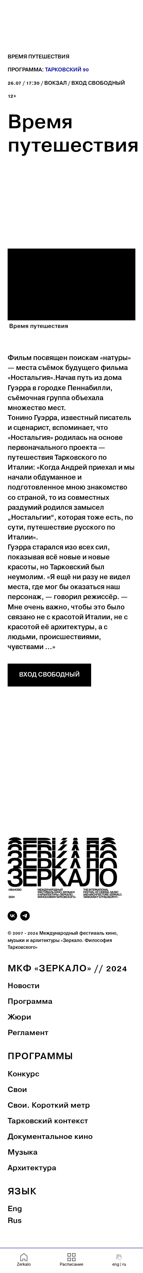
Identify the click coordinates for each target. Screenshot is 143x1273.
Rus (15, 1221)
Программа (30, 1001)
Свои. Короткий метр (49, 1105)
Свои (17, 1090)
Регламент (28, 1033)
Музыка (23, 1152)
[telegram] (25, 916)
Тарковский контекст (48, 1121)
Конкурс (23, 1074)
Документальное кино (50, 1137)
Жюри (19, 1017)
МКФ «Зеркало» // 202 (65, 969)
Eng (15, 1209)
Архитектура (32, 1168)
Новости (24, 986)
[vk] (12, 916)
